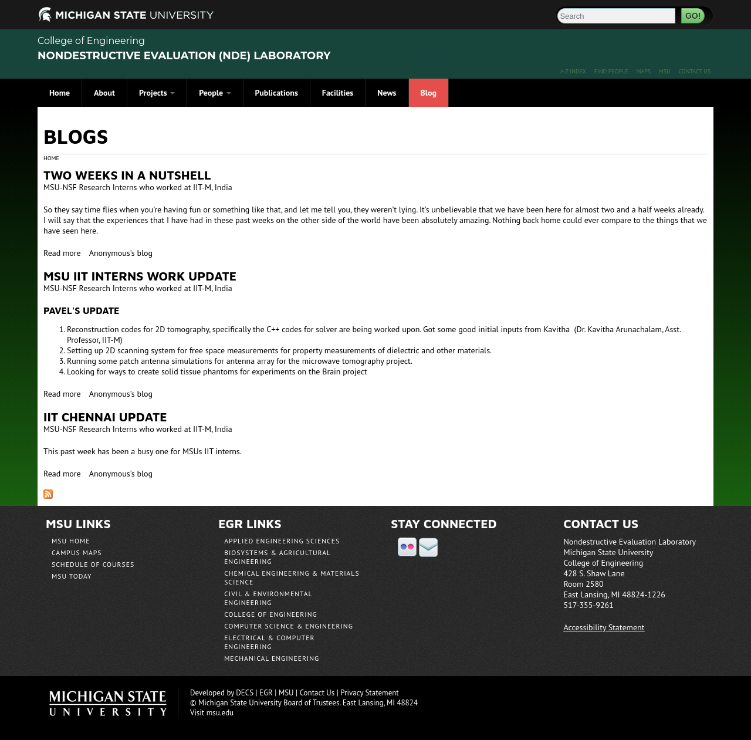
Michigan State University (113, 703)
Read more (62, 253)
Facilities (337, 92)
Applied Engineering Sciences (282, 540)
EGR (266, 693)
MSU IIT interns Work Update (139, 276)
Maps (643, 71)
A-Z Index (573, 71)
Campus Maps (77, 552)
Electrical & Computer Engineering (269, 642)
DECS (244, 693)
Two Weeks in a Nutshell (127, 175)
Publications (276, 92)
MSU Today (72, 576)
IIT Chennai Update (105, 417)
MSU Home (71, 540)
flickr (407, 547)
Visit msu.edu (212, 713)
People (215, 92)
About (104, 92)
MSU (665, 71)
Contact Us (694, 71)
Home (59, 92)
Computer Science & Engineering (288, 625)
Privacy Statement (369, 693)
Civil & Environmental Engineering (268, 598)
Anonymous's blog (121, 253)
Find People (611, 71)
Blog (429, 92)
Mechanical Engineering (271, 658)
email (428, 547)
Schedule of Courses (93, 564)
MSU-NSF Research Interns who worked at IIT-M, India (137, 187)
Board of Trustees (311, 703)
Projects (157, 92)
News (386, 92)
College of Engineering (91, 40)
